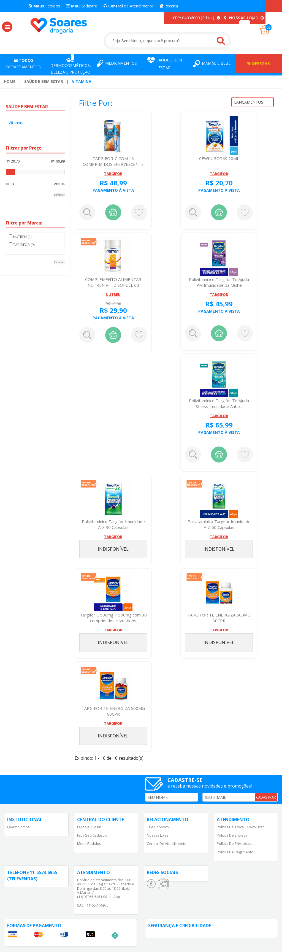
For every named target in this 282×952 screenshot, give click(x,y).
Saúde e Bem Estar (43, 81)
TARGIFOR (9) (21, 244)
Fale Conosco (158, 826)
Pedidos (44, 6)
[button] (7, 27)
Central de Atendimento (166, 843)
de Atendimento (129, 6)
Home (9, 81)
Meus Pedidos (89, 843)
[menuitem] (9, 81)
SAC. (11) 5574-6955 (93, 905)
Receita (169, 6)
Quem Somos (18, 826)
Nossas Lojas (158, 835)
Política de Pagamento (235, 852)
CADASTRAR (266, 797)
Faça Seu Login (89, 826)
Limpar (59, 195)
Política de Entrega (232, 835)
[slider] (10, 172)
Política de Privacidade (235, 843)
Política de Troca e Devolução (241, 826)
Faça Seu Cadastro (92, 835)
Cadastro (81, 6)
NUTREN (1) (20, 236)
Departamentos (23, 63)
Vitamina (81, 81)
